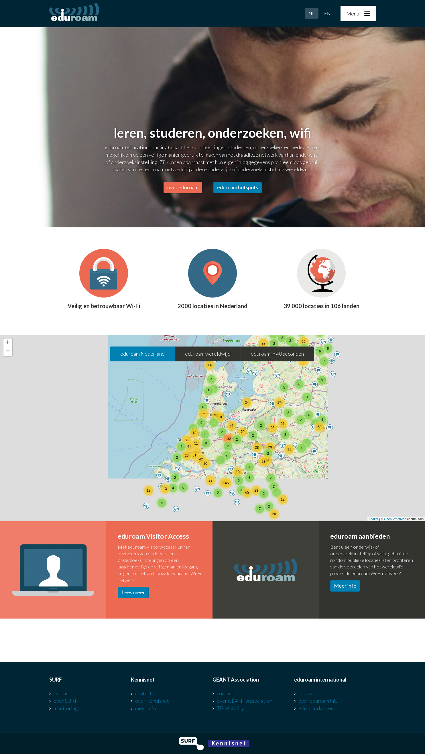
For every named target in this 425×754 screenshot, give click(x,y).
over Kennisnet (152, 701)
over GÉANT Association (244, 701)
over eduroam (182, 187)
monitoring (66, 708)
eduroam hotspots (237, 187)
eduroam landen (316, 708)
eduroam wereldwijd (208, 354)
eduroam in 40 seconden (277, 354)
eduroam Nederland (142, 354)
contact (62, 693)
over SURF (66, 701)
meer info (145, 708)
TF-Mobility (230, 708)
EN (327, 13)
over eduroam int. (317, 701)
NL (311, 13)
